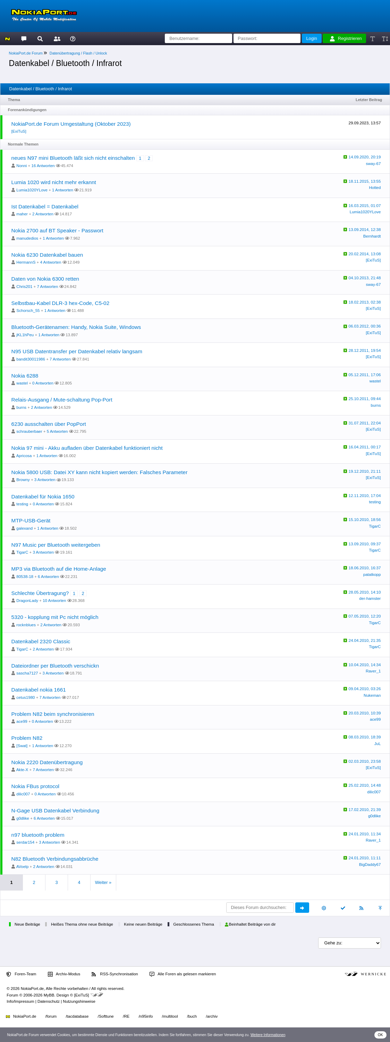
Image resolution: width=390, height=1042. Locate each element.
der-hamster (370, 598)
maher (22, 214)
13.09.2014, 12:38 (365, 230)
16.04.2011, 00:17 (365, 447)
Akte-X (22, 770)
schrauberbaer (29, 431)
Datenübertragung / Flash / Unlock (78, 53)
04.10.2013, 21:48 (365, 278)
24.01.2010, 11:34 (365, 834)
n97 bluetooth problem (38, 835)
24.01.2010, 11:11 (365, 858)
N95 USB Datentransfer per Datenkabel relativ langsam (76, 351)
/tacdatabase (77, 1016)
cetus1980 (25, 697)
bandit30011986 (30, 359)
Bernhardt (372, 236)
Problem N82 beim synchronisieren (52, 714)
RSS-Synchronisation (115, 974)
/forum (51, 1016)
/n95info (145, 1016)
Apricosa (24, 456)
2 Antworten (42, 214)
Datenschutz (48, 1001)
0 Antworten (42, 383)
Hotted (375, 187)
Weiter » (103, 882)
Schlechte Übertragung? (40, 593)
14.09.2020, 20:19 (365, 157)
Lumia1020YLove (32, 190)
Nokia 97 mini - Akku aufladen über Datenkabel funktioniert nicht (87, 448)
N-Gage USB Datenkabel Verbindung (55, 810)
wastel (22, 383)
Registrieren (346, 38)
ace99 (21, 721)
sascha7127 (27, 673)
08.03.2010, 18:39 (365, 737)
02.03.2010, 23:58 (365, 761)
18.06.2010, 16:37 (365, 568)
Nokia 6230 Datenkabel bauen (47, 255)
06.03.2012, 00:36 (365, 326)
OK (380, 1035)
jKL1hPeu (25, 335)
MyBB (49, 995)
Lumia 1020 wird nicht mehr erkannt (53, 182)
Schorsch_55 (28, 310)
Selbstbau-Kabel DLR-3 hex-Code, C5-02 (60, 303)
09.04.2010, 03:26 (365, 689)
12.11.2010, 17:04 (365, 496)
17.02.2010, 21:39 (365, 810)
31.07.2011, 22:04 (365, 423)
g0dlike (22, 818)
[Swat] (21, 746)
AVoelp (22, 867)
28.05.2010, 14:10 (365, 592)
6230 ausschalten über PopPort (48, 424)
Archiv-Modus (64, 974)
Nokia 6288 (25, 376)
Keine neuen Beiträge (143, 924)
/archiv (212, 1016)
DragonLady (27, 600)
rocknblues (26, 625)
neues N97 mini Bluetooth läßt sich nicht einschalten (73, 158)
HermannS (25, 262)
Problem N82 (27, 738)
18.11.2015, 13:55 (365, 181)
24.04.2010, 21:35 (365, 640)
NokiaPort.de (21, 1016)
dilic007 (23, 794)
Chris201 (24, 286)
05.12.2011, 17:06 (365, 375)
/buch (192, 1016)
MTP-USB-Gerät (31, 520)
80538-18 (24, 576)
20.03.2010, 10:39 (365, 713)
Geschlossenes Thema (193, 924)
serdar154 (25, 842)
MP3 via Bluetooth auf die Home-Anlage (58, 569)
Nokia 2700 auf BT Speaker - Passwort (57, 230)
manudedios (27, 238)
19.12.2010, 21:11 (365, 471)
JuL (377, 744)
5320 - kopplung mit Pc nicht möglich (55, 617)
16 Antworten (43, 166)
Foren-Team (21, 974)
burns (21, 407)
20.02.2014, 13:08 (365, 254)
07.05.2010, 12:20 (365, 616)
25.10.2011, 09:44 (365, 399)
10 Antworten (54, 600)
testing (22, 504)
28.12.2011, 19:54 (365, 350)
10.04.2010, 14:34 (365, 665)
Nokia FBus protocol (35, 786)
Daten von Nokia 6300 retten (45, 279)
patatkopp (372, 574)
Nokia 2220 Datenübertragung (47, 762)
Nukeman (372, 695)
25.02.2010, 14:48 (365, 785)
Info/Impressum (20, 1001)
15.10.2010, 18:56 (365, 520)
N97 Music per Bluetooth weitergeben (55, 545)
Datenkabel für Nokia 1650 (43, 496)
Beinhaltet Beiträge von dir (250, 924)
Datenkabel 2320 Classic (40, 641)
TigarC (375, 526)
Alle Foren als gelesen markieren (183, 974)
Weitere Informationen (268, 1035)
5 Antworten (57, 431)
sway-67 (373, 164)
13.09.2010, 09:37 (365, 544)
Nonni (21, 166)
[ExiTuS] (18, 131)
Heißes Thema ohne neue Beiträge (82, 924)
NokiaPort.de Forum (26, 53)
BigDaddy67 (370, 864)
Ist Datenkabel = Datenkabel (44, 206)
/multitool (170, 1016)
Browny (22, 480)
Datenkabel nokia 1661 (38, 690)
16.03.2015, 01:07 (365, 206)
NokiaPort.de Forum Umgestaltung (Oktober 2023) (71, 124)
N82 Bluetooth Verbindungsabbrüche (55, 859)
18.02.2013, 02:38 (365, 302)
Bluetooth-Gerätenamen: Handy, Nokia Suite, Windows (76, 327)
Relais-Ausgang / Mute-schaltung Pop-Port (61, 400)
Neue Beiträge (27, 924)
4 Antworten (50, 262)
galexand (24, 528)
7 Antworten (47, 286)
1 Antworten (62, 190)
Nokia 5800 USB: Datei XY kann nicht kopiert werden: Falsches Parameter (99, 472)
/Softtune (106, 1016)
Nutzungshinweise (79, 1001)
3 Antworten (45, 480)
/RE (126, 1016)
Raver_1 (373, 671)
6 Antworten (48, 576)
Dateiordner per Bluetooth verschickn (55, 666)
